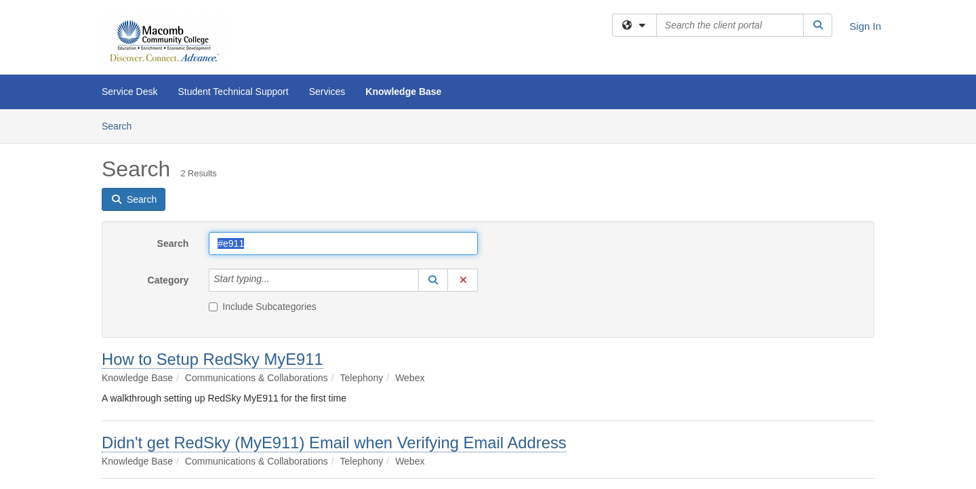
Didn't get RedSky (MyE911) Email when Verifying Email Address (334, 442)
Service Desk (129, 91)
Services (327, 91)
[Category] (277, 280)
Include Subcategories (263, 306)
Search (122, 125)
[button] (433, 280)
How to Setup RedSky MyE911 (212, 359)
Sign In (865, 26)
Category (168, 280)
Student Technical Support (233, 91)
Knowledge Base (403, 91)
